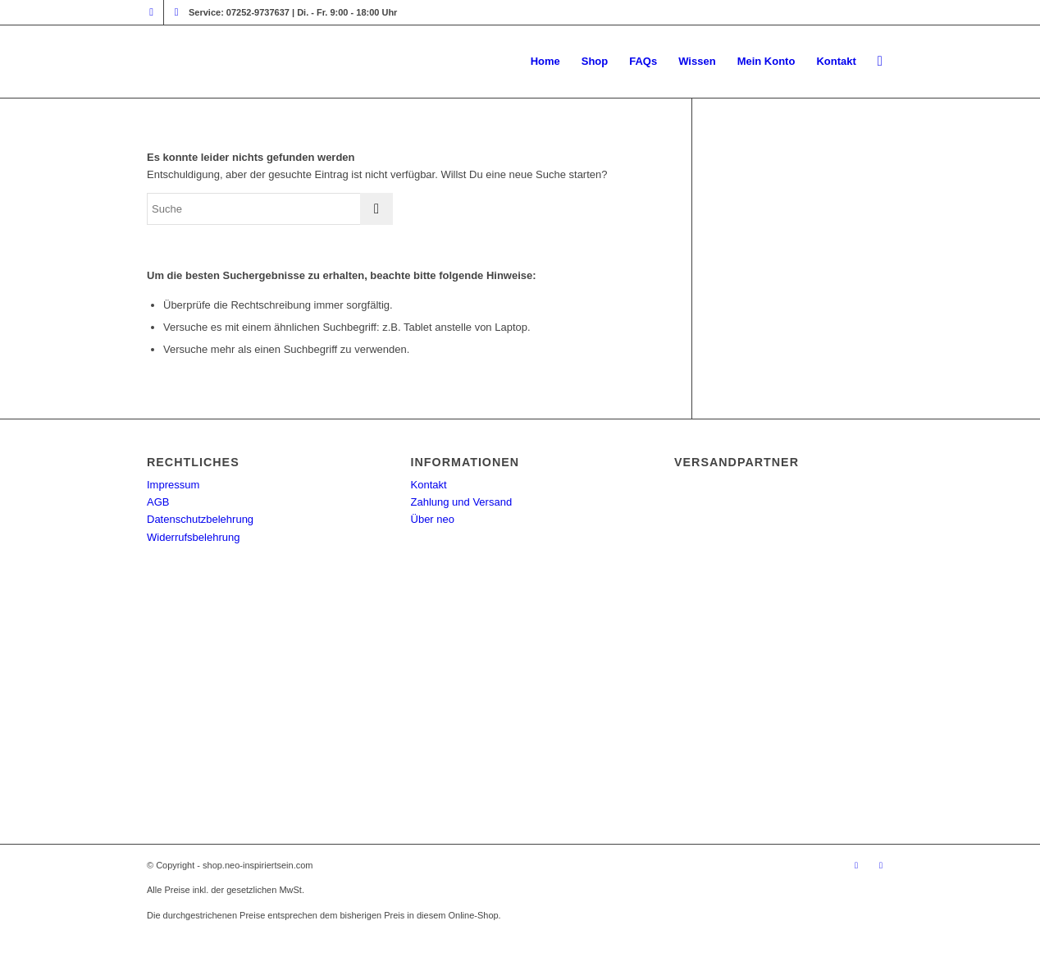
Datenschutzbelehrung (200, 519)
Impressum (173, 485)
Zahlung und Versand (462, 502)
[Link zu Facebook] (176, 12)
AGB (158, 502)
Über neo (432, 519)
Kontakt (429, 485)
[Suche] (880, 61)
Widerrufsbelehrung (193, 537)
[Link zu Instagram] (151, 12)
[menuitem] (545, 61)
